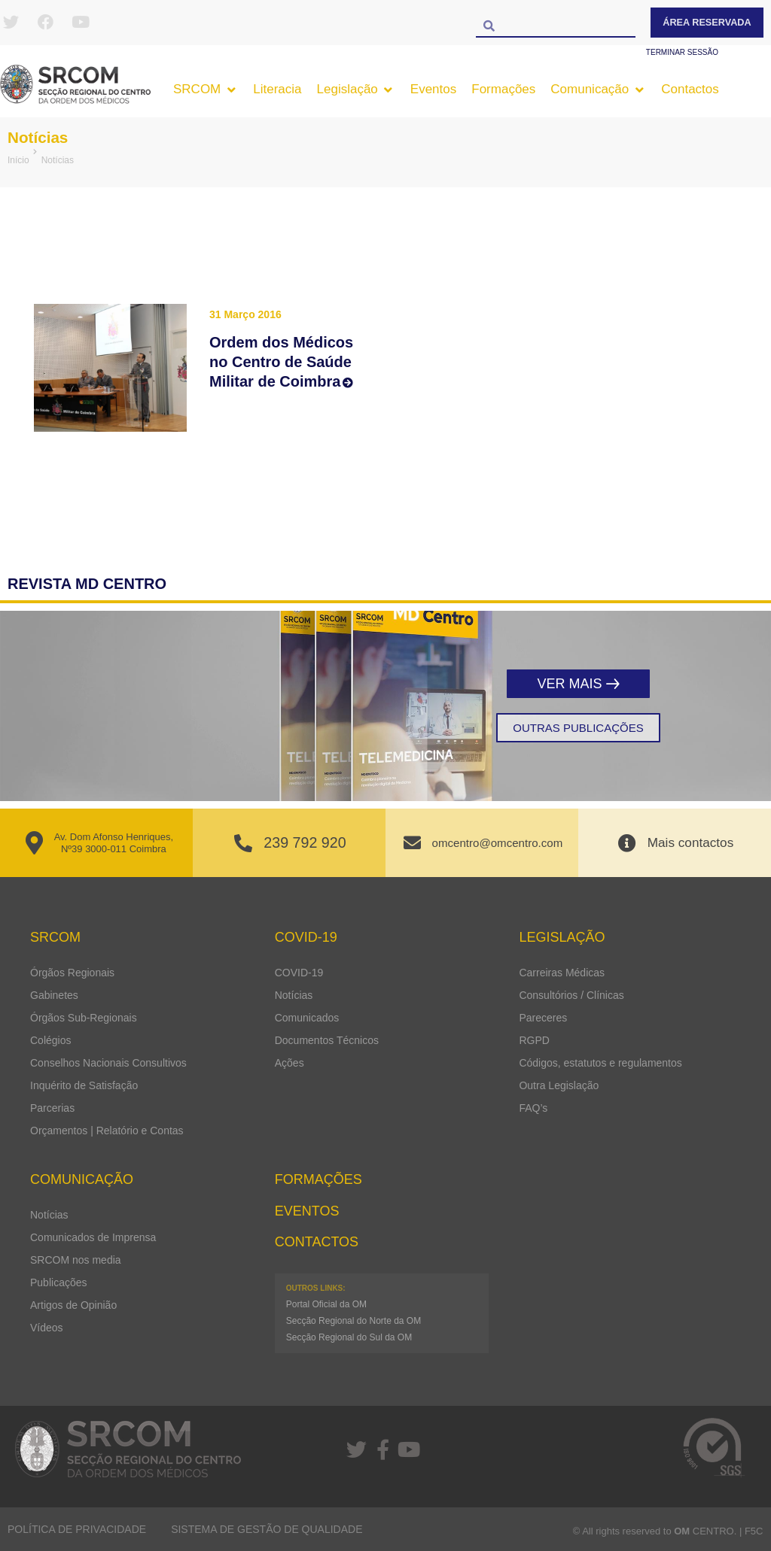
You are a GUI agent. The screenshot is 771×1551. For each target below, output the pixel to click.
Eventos (307, 1211)
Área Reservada (707, 22)
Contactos (316, 1241)
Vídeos (46, 1328)
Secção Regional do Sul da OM (349, 1337)
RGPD (534, 1040)
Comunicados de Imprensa (93, 1237)
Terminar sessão (682, 52)
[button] (205, 89)
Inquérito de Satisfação (84, 1085)
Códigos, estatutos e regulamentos (600, 1063)
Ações (289, 1063)
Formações (318, 1179)
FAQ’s (533, 1108)
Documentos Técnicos (327, 1040)
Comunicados (307, 1018)
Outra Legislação (559, 1085)
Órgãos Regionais (72, 973)
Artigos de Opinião (73, 1305)
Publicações (58, 1282)
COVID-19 (299, 973)
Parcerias (52, 1108)
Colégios (50, 1040)
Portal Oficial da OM (326, 1304)
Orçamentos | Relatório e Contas (107, 1131)
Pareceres (543, 1018)
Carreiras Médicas (562, 973)
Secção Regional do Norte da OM (353, 1321)
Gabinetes (54, 995)
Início (18, 160)
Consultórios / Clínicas (571, 995)
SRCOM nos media (75, 1260)
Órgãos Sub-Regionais (83, 1018)
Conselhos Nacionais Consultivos (108, 1063)
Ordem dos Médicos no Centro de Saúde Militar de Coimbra (281, 362)
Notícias (43, 136)
